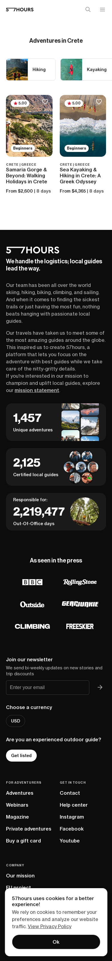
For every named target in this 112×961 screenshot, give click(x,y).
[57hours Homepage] (19, 9)
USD (15, 721)
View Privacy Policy (49, 926)
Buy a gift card (23, 841)
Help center (74, 805)
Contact (70, 793)
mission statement (37, 390)
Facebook (72, 829)
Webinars (17, 805)
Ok (56, 942)
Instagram (72, 817)
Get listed (21, 755)
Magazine (17, 817)
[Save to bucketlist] (45, 102)
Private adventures (28, 829)
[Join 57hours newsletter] (100, 688)
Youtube (70, 841)
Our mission (20, 876)
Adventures (19, 793)
